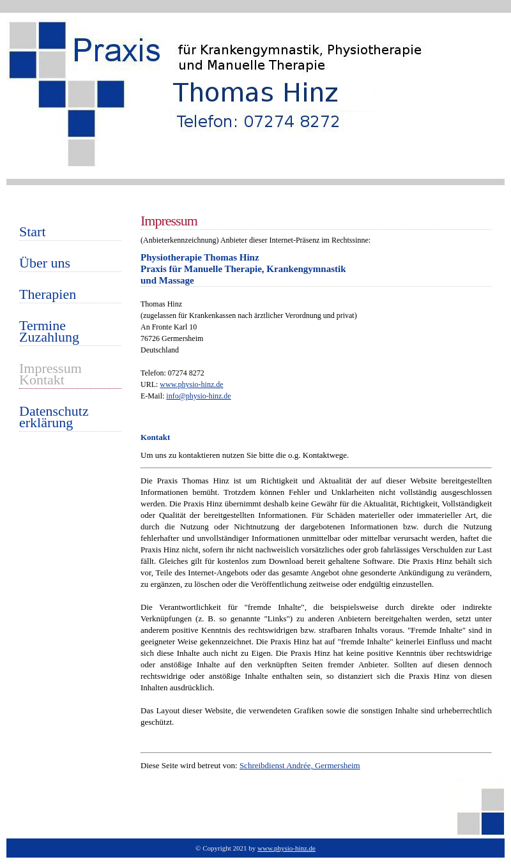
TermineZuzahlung (49, 332)
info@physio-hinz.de (198, 395)
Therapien (47, 295)
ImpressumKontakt (50, 375)
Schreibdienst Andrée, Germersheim (300, 765)
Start (32, 232)
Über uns (44, 264)
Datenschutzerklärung (54, 417)
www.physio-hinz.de (191, 384)
